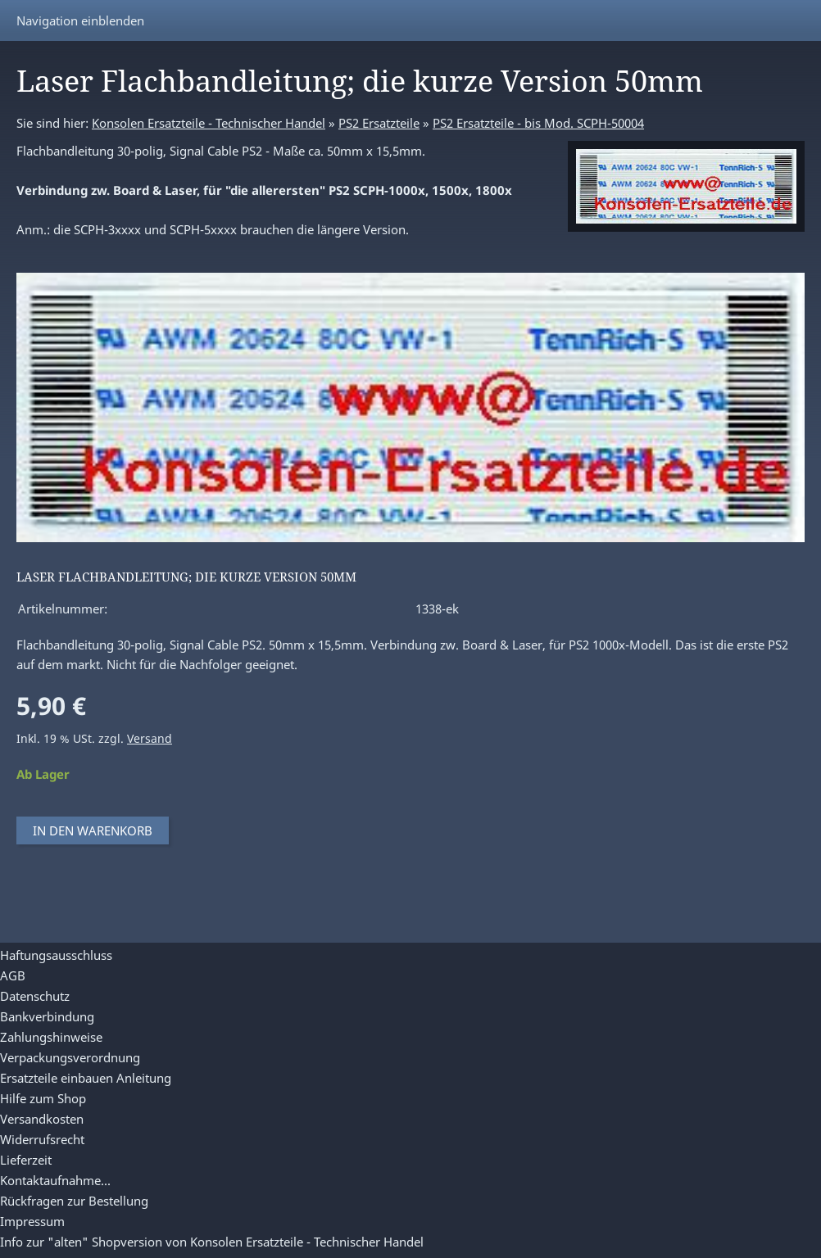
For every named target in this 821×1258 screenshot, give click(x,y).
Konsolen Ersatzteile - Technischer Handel (208, 123)
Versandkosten (42, 1119)
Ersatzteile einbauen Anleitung (85, 1078)
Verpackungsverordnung (70, 1057)
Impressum (32, 1221)
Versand (149, 738)
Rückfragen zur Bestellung (74, 1200)
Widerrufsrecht (42, 1139)
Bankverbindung (47, 1016)
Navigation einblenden (80, 20)
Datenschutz (35, 996)
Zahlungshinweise (51, 1037)
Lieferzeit (26, 1160)
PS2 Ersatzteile (379, 123)
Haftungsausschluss (56, 955)
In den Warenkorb (92, 830)
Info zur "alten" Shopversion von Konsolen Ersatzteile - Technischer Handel (212, 1241)
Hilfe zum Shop (43, 1098)
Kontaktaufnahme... (55, 1180)
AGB (12, 975)
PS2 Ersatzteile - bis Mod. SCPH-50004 (538, 123)
